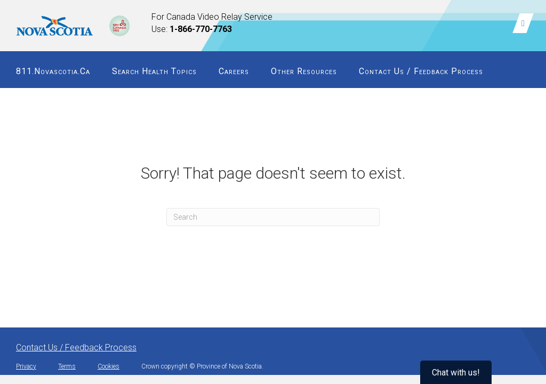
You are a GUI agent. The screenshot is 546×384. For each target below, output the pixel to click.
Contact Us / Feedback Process (421, 71)
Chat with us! (456, 372)
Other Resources (304, 71)
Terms (67, 366)
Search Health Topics (154, 71)
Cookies (108, 366)
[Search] (273, 217)
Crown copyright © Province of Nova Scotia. (202, 366)
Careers (234, 71)
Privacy (26, 366)
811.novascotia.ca (53, 71)
